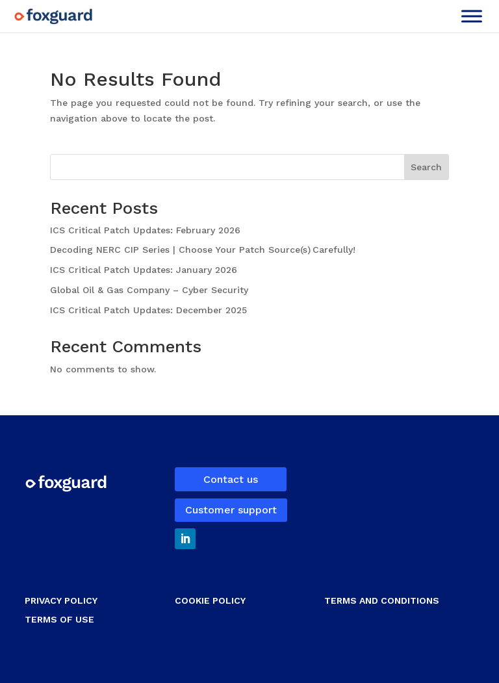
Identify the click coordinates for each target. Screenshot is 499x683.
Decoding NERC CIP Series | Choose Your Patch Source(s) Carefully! (204, 249)
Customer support (231, 510)
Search (426, 167)
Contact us (230, 479)
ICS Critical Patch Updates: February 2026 (147, 230)
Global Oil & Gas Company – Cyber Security (149, 290)
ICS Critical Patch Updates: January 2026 (145, 269)
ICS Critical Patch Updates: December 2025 (150, 310)
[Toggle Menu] (471, 16)
